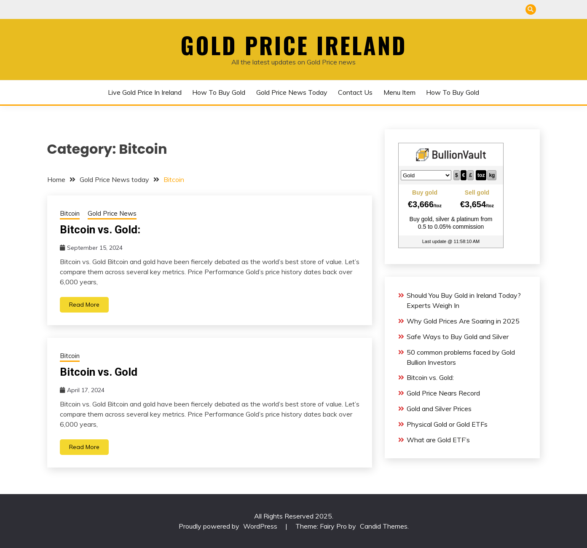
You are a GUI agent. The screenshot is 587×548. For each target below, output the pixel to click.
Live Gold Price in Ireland (145, 92)
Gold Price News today (291, 92)
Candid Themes (383, 526)
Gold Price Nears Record (443, 393)
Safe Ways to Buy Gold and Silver (458, 336)
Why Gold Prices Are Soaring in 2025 (463, 321)
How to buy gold (218, 92)
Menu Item (399, 92)
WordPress (260, 526)
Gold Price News (112, 213)
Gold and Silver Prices (439, 408)
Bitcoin (70, 213)
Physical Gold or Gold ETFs (447, 424)
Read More (84, 304)
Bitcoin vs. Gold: (100, 229)
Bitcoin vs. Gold (98, 372)
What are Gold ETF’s (438, 440)
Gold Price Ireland (293, 45)
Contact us (355, 92)
